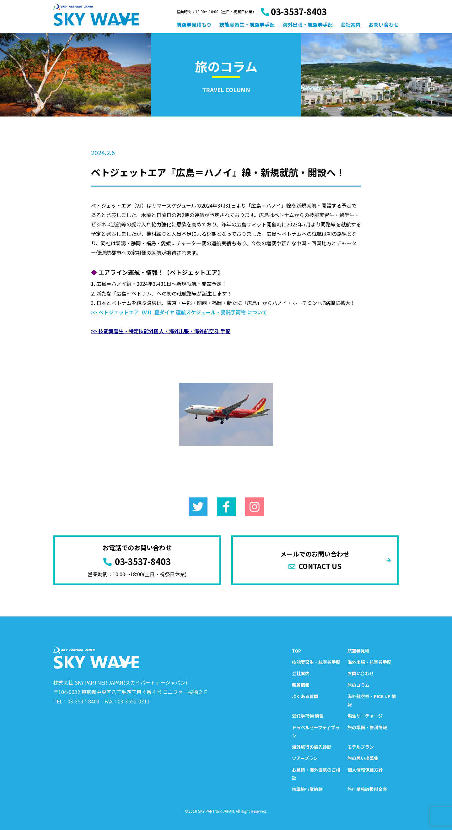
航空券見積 (358, 651)
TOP (296, 651)
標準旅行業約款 (307, 789)
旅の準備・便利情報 (367, 727)
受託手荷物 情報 (308, 716)
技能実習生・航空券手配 (247, 24)
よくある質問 (305, 696)
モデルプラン (360, 747)
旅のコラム (358, 685)
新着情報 (300, 685)
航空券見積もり (194, 24)
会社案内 (351, 24)
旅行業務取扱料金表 (367, 789)
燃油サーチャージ (365, 716)
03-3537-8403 (294, 11)
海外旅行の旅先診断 (311, 747)
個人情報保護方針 (365, 770)
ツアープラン (305, 758)
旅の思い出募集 (362, 758)
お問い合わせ (384, 24)
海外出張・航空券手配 (307, 24)
